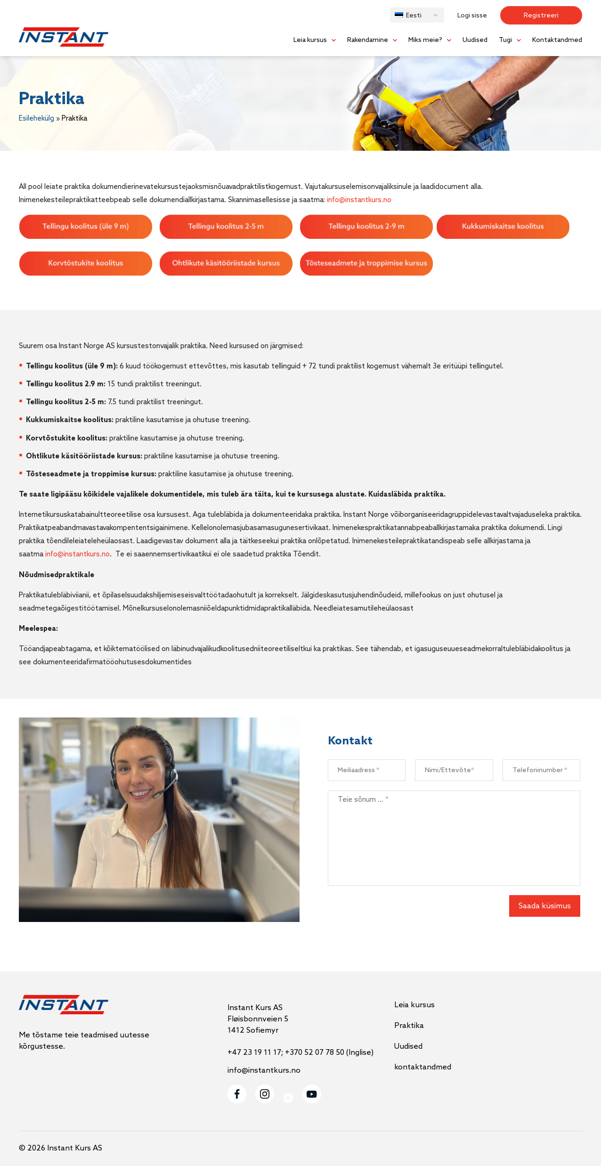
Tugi (505, 40)
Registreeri (541, 16)
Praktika (409, 1025)
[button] (417, 15)
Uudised (475, 40)
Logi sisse (472, 16)
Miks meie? (425, 40)
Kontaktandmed (557, 40)
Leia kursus (310, 40)
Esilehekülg (36, 118)
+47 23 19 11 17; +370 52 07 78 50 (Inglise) (300, 1052)
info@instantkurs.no (359, 200)
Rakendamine (367, 40)
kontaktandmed (422, 1067)
